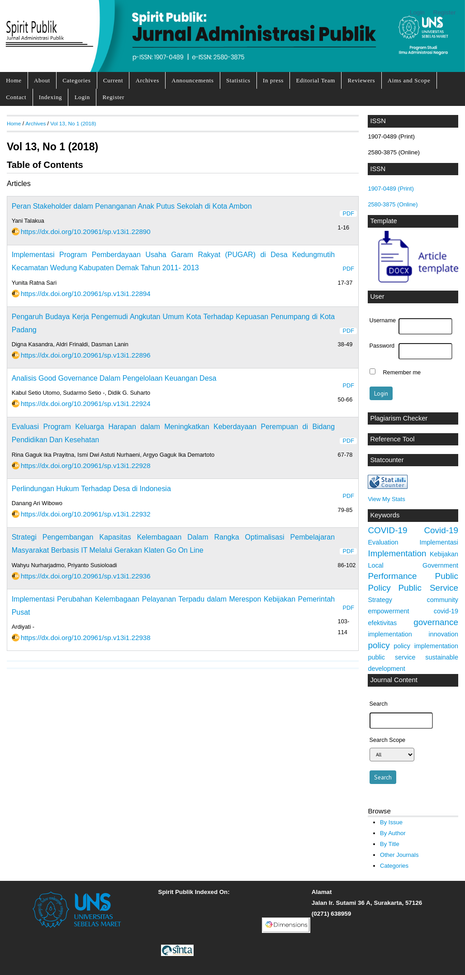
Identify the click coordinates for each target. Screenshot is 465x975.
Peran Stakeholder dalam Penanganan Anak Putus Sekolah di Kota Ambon (132, 206)
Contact (16, 97)
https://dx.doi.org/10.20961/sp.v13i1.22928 (86, 465)
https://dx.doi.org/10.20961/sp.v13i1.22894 (86, 293)
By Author (393, 833)
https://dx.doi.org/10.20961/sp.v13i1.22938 (86, 637)
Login (417, 12)
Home (13, 80)
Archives (147, 80)
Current (113, 80)
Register (444, 12)
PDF (348, 213)
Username (383, 320)
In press (273, 80)
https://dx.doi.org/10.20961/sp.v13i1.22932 (86, 514)
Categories (76, 80)
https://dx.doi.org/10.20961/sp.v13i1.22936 (86, 576)
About (42, 80)
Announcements (192, 80)
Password (382, 346)
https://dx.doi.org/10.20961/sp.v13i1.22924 (86, 403)
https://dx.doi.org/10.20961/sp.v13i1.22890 (86, 231)
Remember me (402, 372)
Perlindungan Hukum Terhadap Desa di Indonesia (91, 488)
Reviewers (361, 80)
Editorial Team (315, 80)
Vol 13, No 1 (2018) (73, 123)
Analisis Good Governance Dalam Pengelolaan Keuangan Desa (114, 378)
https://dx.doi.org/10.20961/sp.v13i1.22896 (86, 355)
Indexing (50, 97)
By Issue (391, 822)
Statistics (238, 80)
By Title (389, 844)
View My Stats (386, 499)
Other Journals (399, 854)
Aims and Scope (409, 80)
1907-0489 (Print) (390, 188)
